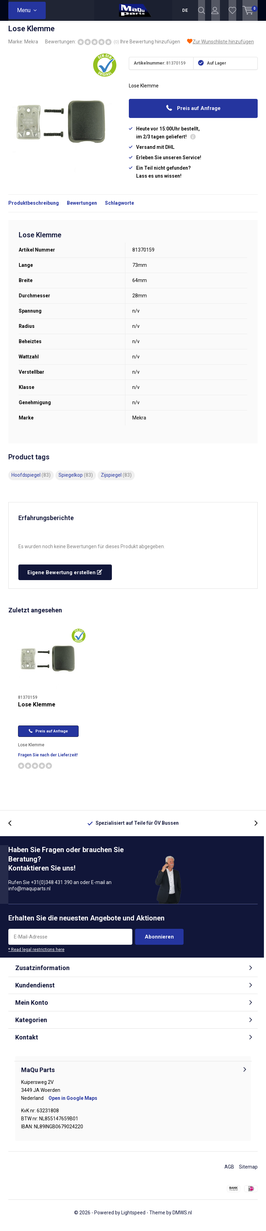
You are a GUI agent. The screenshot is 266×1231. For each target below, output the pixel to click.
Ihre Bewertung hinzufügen (150, 47)
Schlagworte (119, 208)
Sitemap (248, 1172)
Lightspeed (133, 1218)
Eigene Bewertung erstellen (64, 578)
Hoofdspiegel (31, 480)
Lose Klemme (36, 709)
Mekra (31, 47)
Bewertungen (82, 208)
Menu (23, 10)
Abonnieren (159, 942)
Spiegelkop (76, 480)
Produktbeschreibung (33, 208)
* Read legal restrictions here (36, 954)
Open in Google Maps (72, 1103)
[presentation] (13, 828)
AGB (229, 1172)
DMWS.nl (182, 1218)
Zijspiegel (116, 480)
